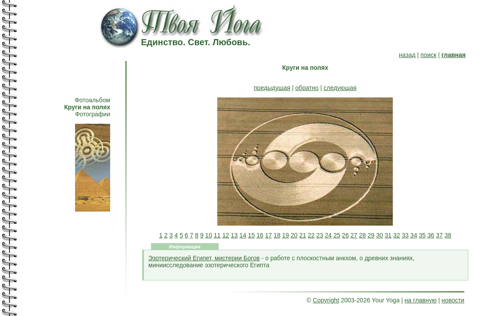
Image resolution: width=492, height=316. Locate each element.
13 (234, 235)
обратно (307, 87)
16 (259, 235)
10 (208, 235)
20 (294, 235)
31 (387, 235)
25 (337, 235)
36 (431, 235)
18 (276, 235)
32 (396, 235)
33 (405, 235)
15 (251, 235)
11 (217, 235)
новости (453, 300)
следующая (339, 87)
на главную (421, 300)
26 (345, 235)
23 (319, 235)
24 (328, 235)
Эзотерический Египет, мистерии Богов (204, 258)
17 (268, 235)
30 (379, 235)
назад (407, 54)
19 (285, 235)
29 (371, 235)
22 (311, 235)
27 (354, 235)
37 (439, 235)
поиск (428, 54)
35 (422, 235)
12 (226, 235)
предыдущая (272, 87)
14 (242, 235)
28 (362, 235)
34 (413, 235)
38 (448, 235)
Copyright (326, 300)
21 (302, 235)
